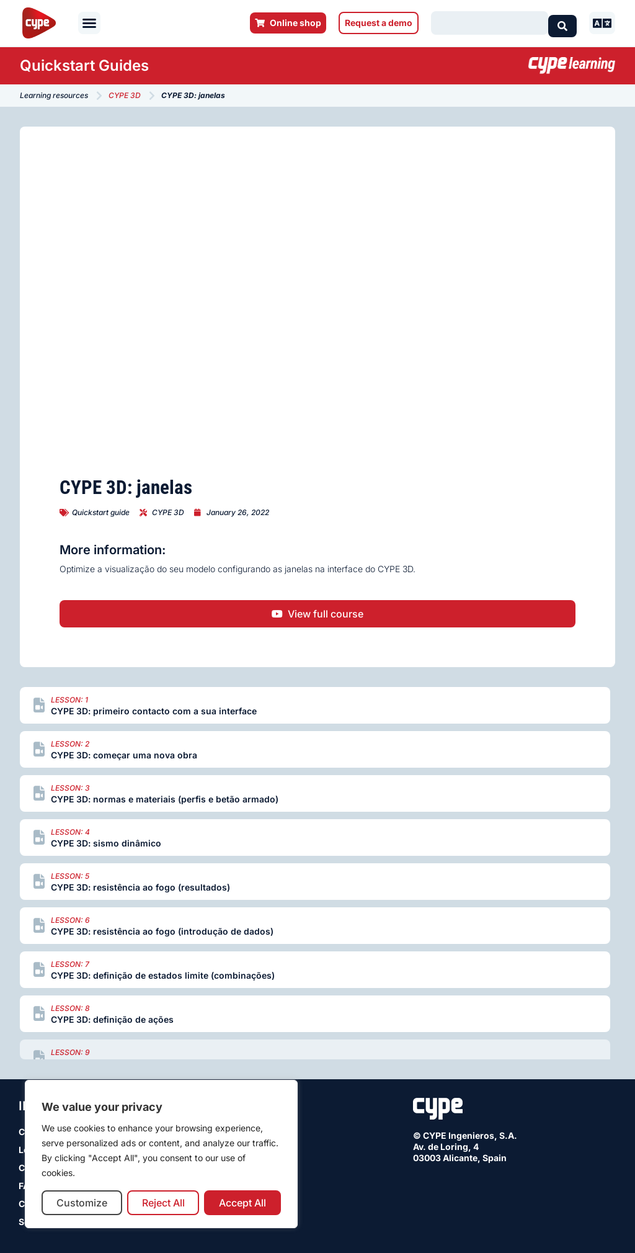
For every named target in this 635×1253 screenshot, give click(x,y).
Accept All (242, 1203)
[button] (89, 23)
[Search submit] (562, 23)
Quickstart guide (101, 512)
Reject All (163, 1203)
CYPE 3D (125, 95)
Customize (81, 1203)
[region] (161, 1154)
